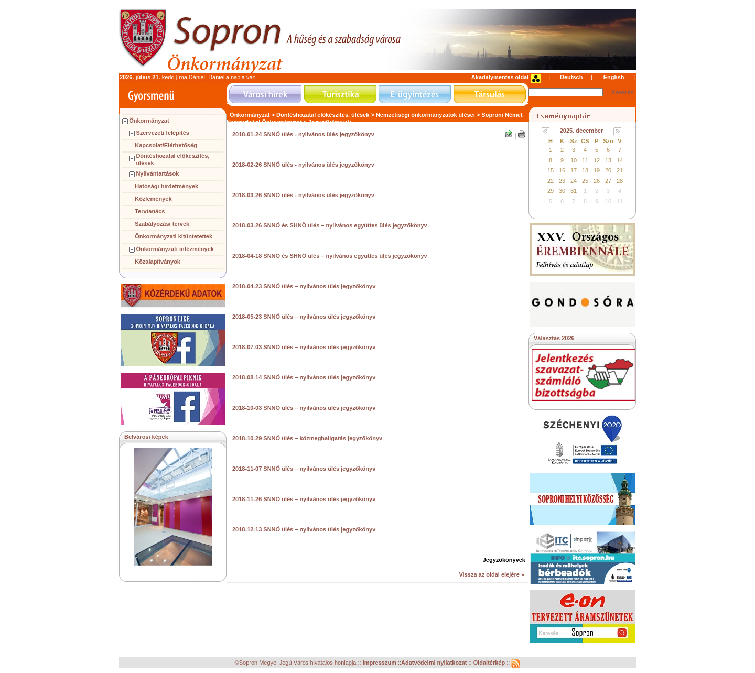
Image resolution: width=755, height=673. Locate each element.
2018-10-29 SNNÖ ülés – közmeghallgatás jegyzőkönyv (307, 438)
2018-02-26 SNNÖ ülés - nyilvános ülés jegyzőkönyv (303, 164)
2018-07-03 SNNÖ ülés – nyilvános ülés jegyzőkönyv (303, 347)
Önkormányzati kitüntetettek (173, 236)
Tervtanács (150, 211)
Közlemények (153, 199)
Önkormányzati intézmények (175, 249)
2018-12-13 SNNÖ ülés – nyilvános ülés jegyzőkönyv (303, 529)
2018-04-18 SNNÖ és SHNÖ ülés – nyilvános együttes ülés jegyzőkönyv (329, 256)
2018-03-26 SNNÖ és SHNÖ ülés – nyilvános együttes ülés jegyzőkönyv (329, 225)
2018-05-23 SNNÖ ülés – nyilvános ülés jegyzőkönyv (303, 316)
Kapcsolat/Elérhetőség (166, 145)
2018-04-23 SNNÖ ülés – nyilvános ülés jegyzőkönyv (303, 286)
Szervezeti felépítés (162, 132)
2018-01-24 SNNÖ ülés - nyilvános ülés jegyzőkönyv (303, 134)
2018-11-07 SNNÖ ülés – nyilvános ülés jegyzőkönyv (303, 468)
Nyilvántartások (157, 173)
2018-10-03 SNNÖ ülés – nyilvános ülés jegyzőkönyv (303, 408)
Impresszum (380, 663)
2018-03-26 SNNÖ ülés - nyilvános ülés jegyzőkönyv (303, 195)
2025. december (581, 130)
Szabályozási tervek (162, 224)
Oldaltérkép (490, 663)
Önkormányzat (149, 120)
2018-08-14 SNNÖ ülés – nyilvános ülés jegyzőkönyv (303, 377)
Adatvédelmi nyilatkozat (434, 663)
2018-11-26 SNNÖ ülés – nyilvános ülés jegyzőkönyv (303, 499)
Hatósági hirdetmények (166, 186)
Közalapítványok (157, 261)
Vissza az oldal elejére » (491, 574)
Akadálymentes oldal (499, 77)
